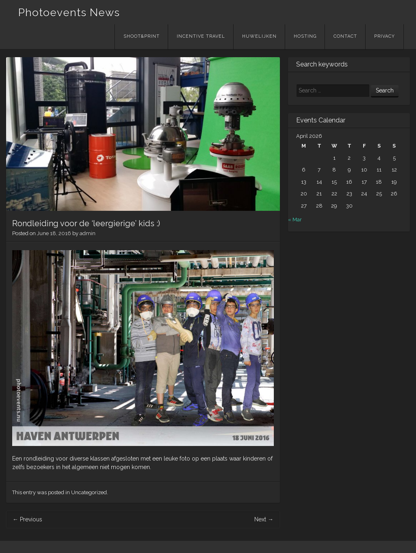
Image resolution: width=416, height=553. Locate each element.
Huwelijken (259, 36)
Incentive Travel (201, 36)
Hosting (305, 36)
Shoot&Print (142, 36)
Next (263, 519)
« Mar (295, 219)
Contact (345, 36)
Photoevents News (69, 12)
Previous (27, 519)
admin (87, 233)
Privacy (384, 36)
